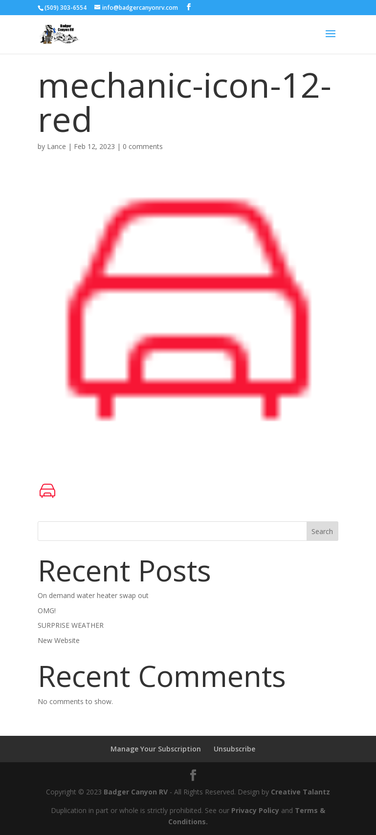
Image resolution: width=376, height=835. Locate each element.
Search (322, 531)
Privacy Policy (255, 810)
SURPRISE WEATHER (71, 625)
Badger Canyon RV (136, 791)
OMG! (47, 610)
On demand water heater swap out (93, 595)
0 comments (143, 146)
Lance (56, 146)
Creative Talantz (300, 791)
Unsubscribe (234, 748)
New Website (59, 640)
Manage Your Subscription (156, 748)
